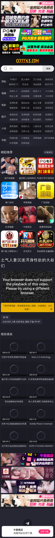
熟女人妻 (14, 96)
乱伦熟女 (37, 107)
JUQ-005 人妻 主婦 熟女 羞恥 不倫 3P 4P (21, 321)
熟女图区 (37, 119)
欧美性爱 (49, 102)
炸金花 (25, 84)
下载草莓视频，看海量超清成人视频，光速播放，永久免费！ (28, 307)
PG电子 (13, 79)
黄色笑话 (37, 131)
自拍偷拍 (25, 91)
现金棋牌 (37, 84)
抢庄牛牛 (49, 84)
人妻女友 (37, 126)
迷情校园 (14, 131)
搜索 (48, 68)
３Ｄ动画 (49, 91)
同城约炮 (14, 138)
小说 (3, 128)
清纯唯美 (25, 119)
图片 (3, 116)
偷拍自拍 (25, 102)
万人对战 (37, 79)
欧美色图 (37, 114)
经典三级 (25, 107)
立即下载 (44, 531)
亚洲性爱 (14, 102)
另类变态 (49, 107)
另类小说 (25, 131)
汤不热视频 (49, 138)
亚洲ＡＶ (14, 91)
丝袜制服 (25, 96)
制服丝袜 (14, 107)
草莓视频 (37, 138)
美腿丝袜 (14, 119)
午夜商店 (25, 138)
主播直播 (37, 96)
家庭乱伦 (25, 126)
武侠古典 (49, 126)
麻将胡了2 (13, 84)
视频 (3, 93)
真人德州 (25, 79)
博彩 (3, 81)
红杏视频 (14, 142)
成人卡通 (37, 102)
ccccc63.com (27, 61)
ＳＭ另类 (49, 96)
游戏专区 (49, 79)
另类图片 (49, 119)
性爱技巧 (49, 131)
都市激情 (14, 126)
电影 (3, 104)
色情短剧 (25, 142)
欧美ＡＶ (37, 91)
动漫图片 (49, 114)
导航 (3, 140)
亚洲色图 (25, 114)
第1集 (5, 317)
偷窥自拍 (14, 114)
